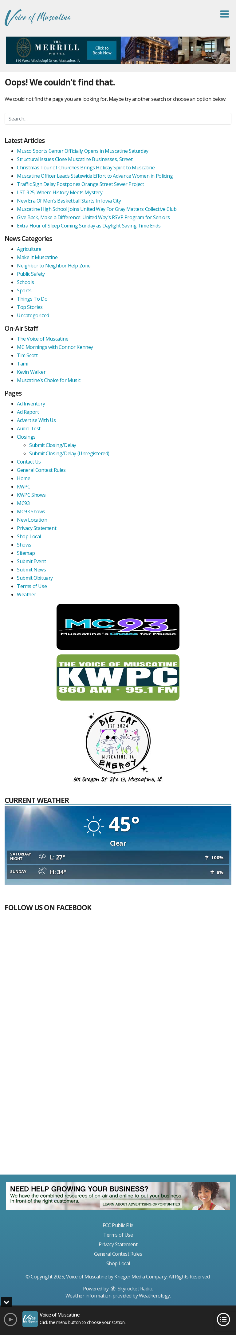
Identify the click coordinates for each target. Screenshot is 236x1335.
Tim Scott (27, 355)
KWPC (23, 486)
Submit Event (31, 561)
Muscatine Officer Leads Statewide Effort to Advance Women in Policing (95, 175)
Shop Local (29, 536)
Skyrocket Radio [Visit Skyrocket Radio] (131, 1288)
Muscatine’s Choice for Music (49, 380)
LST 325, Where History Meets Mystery (60, 192)
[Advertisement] (118, 1124)
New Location (32, 519)
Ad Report (28, 412)
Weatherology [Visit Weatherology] (154, 1295)
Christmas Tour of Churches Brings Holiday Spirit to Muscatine (86, 167)
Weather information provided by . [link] (118, 1295)
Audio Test (29, 428)
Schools (25, 282)
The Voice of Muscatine (42, 338)
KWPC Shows (31, 495)
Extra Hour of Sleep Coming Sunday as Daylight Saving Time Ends (88, 225)
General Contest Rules (41, 470)
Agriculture (29, 249)
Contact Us (29, 461)
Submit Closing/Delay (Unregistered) (69, 453)
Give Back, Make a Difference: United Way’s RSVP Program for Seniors (93, 217)
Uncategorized (33, 315)
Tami (22, 363)
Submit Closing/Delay (52, 445)
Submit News (31, 569)
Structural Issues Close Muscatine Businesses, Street (74, 159)
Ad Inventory (31, 403)
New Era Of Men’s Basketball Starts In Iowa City (69, 200)
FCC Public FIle (118, 1225)
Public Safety (31, 274)
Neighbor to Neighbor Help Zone (54, 265)
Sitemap (26, 553)
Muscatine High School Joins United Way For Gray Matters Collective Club (97, 209)
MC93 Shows (31, 511)
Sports (24, 290)
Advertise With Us (36, 420)
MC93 (23, 503)
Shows (24, 544)
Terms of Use (32, 586)
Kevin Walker (31, 372)
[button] (224, 14)
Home (23, 478)
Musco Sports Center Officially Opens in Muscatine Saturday (82, 151)
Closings (26, 436)
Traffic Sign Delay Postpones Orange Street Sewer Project (80, 184)
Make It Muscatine (37, 257)
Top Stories (30, 307)
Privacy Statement (36, 528)
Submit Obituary (35, 578)
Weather (26, 594)
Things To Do (32, 298)
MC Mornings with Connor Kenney (55, 347)
